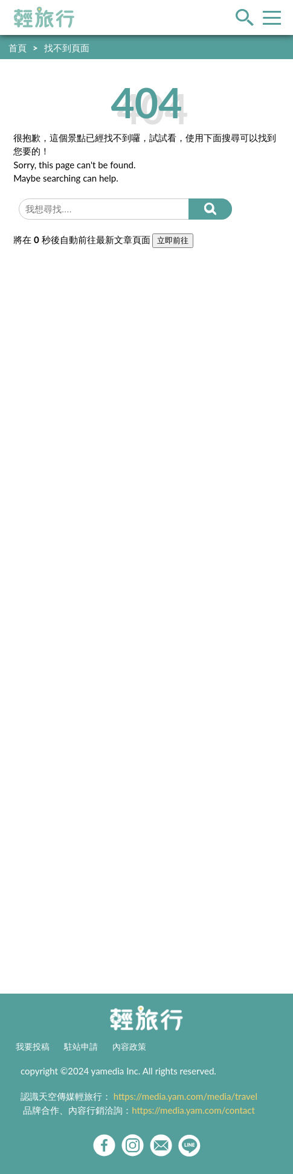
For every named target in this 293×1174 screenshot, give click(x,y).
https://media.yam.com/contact (193, 1110)
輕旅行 (44, 17)
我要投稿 (33, 1047)
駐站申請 (81, 1047)
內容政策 (129, 1047)
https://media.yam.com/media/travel (185, 1096)
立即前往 (172, 240)
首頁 (17, 47)
